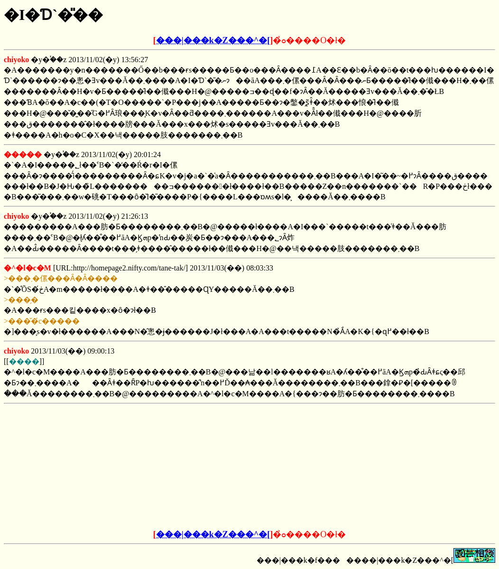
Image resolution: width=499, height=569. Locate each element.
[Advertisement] (177, 467)
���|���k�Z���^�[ (213, 40)
